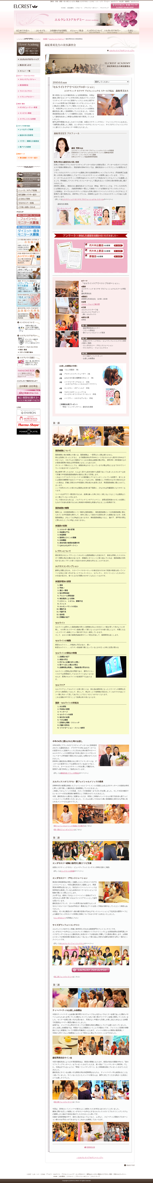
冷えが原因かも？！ (28, 299)
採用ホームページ (28, 399)
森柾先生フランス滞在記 (70, 773)
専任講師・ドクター (28, 158)
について (28, 326)
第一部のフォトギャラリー (64, 830)
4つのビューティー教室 (28, 107)
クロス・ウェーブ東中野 (90, 304)
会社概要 (28, 386)
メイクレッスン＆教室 (28, 119)
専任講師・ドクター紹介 (28, 195)
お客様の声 (28, 244)
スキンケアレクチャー (28, 79)
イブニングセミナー (28, 97)
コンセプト (41, 31)
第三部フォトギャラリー (63, 1102)
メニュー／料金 (76, 31)
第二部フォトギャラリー (63, 977)
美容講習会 (28, 85)
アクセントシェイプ (28, 425)
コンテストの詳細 (67, 871)
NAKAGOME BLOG (28, 373)
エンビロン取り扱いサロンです (125, 6)
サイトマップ (95, 1176)
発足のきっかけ (28, 65)
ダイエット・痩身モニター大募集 (28, 231)
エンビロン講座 (28, 113)
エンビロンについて (94, 31)
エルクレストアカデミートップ (28, 59)
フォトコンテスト (28, 91)
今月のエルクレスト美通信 (28, 361)
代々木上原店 (28, 179)
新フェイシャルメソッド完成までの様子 (69, 826)
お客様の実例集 (28, 313)
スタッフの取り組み (28, 352)
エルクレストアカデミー (112, 31)
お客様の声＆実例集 (59, 31)
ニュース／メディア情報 (28, 190)
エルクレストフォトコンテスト (72, 943)
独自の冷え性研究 (28, 135)
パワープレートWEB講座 (28, 286)
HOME (45, 39)
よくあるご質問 (28, 199)
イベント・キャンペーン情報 (28, 203)
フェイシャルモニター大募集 (28, 219)
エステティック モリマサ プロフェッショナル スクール (83, 199)
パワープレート (28, 272)
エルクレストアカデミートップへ (121, 51)
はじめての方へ (23, 31)
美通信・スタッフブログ (130, 31)
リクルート (70, 1176)
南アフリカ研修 (28, 147)
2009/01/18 (90, 1147)
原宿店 (28, 185)
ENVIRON (28, 412)
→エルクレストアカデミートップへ (89, 1158)
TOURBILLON (28, 419)
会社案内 (62, 1176)
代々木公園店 (28, 174)
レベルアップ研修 (28, 130)
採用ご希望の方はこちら (28, 392)
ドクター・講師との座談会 (28, 141)
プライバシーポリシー (82, 1176)
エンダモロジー (60, 918)
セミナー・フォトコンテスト (28, 347)
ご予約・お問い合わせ (28, 207)
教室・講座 (28, 349)
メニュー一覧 (28, 71)
